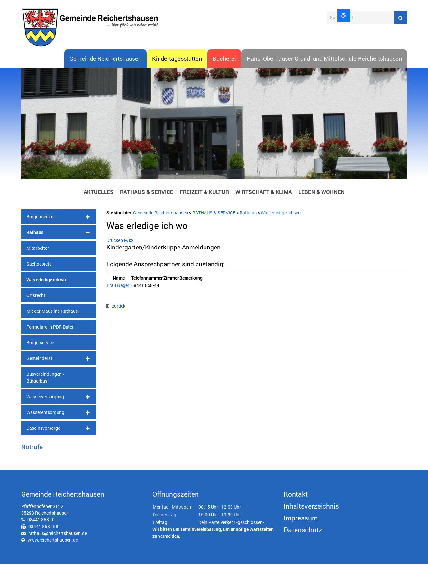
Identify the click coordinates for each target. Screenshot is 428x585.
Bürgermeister (40, 237)
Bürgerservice (40, 363)
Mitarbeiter (37, 269)
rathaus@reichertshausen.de (57, 554)
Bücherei (224, 80)
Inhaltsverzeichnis (311, 527)
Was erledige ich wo (46, 300)
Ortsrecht (35, 316)
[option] (214, 146)
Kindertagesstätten (177, 80)
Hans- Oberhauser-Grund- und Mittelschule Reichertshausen (324, 80)
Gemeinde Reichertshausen (105, 80)
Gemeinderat (39, 379)
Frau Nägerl (119, 306)
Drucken (117, 261)
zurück (115, 327)
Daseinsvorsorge (43, 449)
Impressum (301, 539)
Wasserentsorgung (45, 433)
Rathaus (34, 253)
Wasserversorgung (45, 417)
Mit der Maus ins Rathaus (52, 332)
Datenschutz (303, 550)
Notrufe (32, 468)
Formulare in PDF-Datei (49, 348)
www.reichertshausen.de (53, 561)
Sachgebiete (38, 285)
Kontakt (296, 515)
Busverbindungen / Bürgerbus (45, 398)
